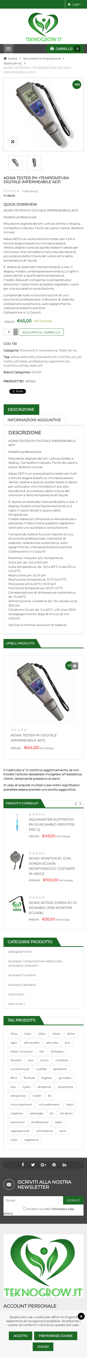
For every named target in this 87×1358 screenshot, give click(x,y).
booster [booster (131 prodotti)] (16, 1037)
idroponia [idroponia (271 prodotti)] (44, 1064)
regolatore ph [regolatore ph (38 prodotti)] (20, 1108)
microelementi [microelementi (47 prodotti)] (49, 1082)
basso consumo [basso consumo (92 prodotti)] (22, 1029)
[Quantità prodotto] (8, 309)
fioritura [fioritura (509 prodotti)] (29, 1055)
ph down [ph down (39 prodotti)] (66, 1091)
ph (74, 334)
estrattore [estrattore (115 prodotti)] (60, 1046)
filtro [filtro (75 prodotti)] (14, 1055)
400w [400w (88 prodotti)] (56, 1011)
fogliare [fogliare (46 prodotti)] (47, 1055)
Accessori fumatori (22, 952)
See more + (16, 981)
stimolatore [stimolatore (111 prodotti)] (44, 1108)
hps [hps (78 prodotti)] (13, 1064)
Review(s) (30, 168)
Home (12, 58)
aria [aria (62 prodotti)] (67, 1020)
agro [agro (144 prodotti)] (14, 1020)
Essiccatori (16, 972)
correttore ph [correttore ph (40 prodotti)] (20, 1046)
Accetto (20, 1336)
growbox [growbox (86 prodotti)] (65, 1055)
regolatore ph (59, 339)
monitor (64, 334)
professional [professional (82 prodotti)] (39, 1099)
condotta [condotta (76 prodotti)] (61, 1037)
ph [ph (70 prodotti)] (52, 1091)
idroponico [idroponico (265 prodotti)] (18, 1073)
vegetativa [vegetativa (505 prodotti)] (31, 1117)
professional (38, 339)
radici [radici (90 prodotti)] (58, 1099)
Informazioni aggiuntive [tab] (34, 397)
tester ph (36, 343)
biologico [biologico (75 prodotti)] (57, 1029)
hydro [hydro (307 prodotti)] (27, 1064)
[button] (76, 781)
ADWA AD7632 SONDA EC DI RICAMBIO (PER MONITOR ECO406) (53, 885)
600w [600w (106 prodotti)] (71, 1011)
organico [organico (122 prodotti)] (17, 1091)
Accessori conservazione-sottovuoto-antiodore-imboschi (35, 941)
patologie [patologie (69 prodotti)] (36, 1091)
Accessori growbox (22, 962)
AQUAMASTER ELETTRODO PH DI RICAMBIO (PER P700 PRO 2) (51, 802)
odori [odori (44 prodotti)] (70, 1082)
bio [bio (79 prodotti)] (42, 1029)
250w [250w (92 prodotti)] (42, 1011)
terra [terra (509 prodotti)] (62, 1108)
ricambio (10, 343)
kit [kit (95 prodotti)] (50, 1073)
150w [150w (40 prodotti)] (14, 1011)
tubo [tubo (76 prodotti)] (14, 1117)
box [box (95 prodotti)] (30, 1037)
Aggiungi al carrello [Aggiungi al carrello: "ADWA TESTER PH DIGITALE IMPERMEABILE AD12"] (74, 643)
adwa (14, 334)
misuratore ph (46, 334)
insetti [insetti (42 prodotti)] (37, 1073)
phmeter (21, 339)
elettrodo (27, 334)
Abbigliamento (20, 929)
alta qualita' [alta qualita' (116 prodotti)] (32, 1020)
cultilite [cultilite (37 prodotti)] (41, 1046)
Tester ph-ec (12, 63)
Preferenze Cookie (56, 1336)
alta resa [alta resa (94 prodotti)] (52, 1020)
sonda (23, 343)
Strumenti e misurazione (42, 58)
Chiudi (43, 1346)
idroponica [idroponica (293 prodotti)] (65, 1064)
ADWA (36, 349)
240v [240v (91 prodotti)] (27, 1011)
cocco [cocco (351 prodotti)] (44, 1037)
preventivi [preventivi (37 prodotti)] (18, 1099)
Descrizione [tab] (21, 387)
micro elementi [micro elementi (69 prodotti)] (21, 1082)
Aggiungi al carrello (41, 310)
